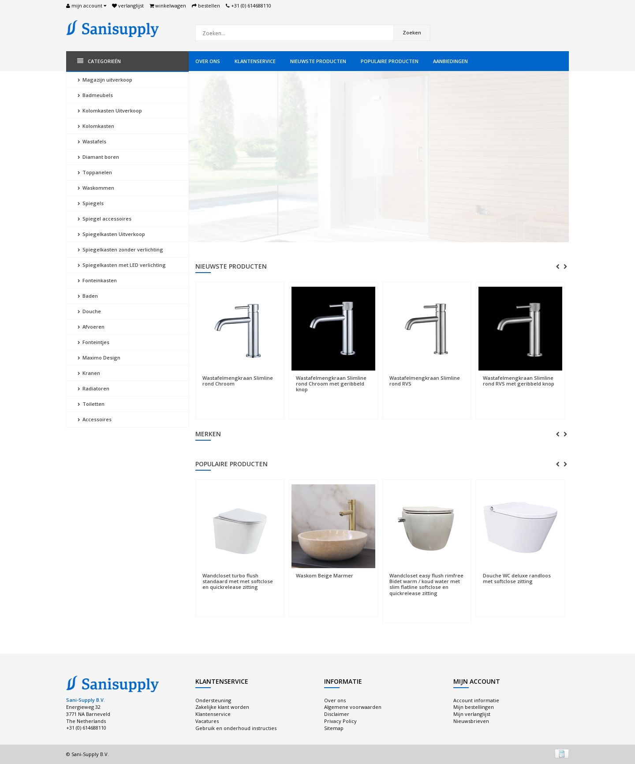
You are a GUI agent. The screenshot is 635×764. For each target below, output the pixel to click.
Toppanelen (95, 172)
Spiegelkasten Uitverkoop (111, 234)
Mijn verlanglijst (471, 714)
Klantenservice (255, 61)
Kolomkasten (96, 126)
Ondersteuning (213, 700)
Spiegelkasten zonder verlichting (120, 249)
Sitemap (334, 728)
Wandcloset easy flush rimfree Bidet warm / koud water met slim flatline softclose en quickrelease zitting (426, 584)
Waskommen (96, 187)
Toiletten (91, 404)
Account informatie (476, 700)
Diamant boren (98, 157)
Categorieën (99, 61)
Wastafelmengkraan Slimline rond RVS (424, 381)
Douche (89, 311)
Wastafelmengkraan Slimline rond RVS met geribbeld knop (518, 381)
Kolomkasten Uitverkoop (110, 110)
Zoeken (412, 32)
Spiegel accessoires (104, 218)
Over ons (207, 61)
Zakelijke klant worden (222, 707)
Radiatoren (93, 388)
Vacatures (207, 721)
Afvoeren (91, 326)
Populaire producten (389, 61)
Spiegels (91, 203)
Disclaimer (336, 714)
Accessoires (95, 419)
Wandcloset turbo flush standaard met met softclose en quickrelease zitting (237, 581)
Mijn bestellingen (473, 707)
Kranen (89, 373)
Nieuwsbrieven (471, 721)
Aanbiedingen (450, 61)
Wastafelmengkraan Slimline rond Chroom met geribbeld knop (331, 384)
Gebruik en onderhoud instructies (235, 728)
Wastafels (92, 141)
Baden (88, 295)
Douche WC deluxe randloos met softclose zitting (517, 578)
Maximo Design (99, 357)
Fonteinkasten (97, 280)
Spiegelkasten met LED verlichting (122, 265)
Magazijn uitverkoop (105, 79)
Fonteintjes (93, 342)
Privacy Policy (340, 721)
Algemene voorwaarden (352, 707)
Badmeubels (95, 95)
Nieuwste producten (318, 61)
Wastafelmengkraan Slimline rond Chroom (237, 381)
